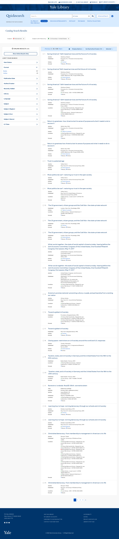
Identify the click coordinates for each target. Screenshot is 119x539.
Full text (64, 62)
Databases (81, 21)
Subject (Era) (8, 114)
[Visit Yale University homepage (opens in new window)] (7, 532)
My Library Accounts (50, 516)
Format (6, 67)
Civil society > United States (57, 38)
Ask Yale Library (82, 2)
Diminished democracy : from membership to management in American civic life (77, 433)
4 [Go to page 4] (82, 500)
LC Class (6, 124)
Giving (86, 516)
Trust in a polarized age (55, 161)
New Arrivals (35, 23)
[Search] (51, 16)
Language (7, 99)
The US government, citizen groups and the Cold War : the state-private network (77, 205)
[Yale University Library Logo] (59, 7)
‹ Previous (53, 49)
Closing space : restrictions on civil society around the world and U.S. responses (76, 340)
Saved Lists (52, 2)
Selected (108, 49)
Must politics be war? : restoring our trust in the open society (70, 175)
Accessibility (87, 514)
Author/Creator (9, 83)
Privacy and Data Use (90, 519)
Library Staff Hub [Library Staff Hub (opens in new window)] (89, 521)
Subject (6, 104)
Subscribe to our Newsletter (53, 519)
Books (5, 71)
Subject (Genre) (9, 119)
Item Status (8, 62)
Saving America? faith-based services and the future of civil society (72, 69)
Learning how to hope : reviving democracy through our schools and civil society (77, 406)
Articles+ (72, 21)
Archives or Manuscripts (58, 21)
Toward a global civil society (58, 312)
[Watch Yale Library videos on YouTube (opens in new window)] (9, 522)
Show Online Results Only (21, 53)
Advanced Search (103, 16)
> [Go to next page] (85, 500)
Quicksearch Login (65, 2)
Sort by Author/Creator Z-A (94, 49)
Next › (61, 49)
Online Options (66, 77)
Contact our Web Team (51, 521)
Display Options (77, 49)
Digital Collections (93, 21)
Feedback (93, 2)
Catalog (44, 21)
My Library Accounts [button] (107, 2)
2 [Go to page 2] (77, 500)
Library (6, 93)
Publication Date (9, 78)
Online (5, 73)
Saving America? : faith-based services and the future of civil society (71, 54)
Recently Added (9, 88)
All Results (34, 21)
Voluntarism (17, 38)
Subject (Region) (9, 109)
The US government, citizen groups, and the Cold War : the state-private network (77, 220)
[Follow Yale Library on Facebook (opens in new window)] (4, 522)
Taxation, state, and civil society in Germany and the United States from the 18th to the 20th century (79, 373)
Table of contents (66, 131)
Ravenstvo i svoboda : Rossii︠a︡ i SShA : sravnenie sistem (67, 386)
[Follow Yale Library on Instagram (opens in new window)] (6, 522)
